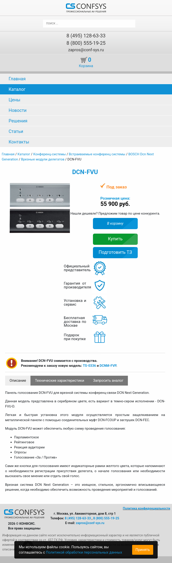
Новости (17, 110)
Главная (17, 78)
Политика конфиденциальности (146, 508)
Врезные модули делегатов (42, 159)
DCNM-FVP (108, 366)
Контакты (19, 142)
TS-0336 (89, 366)
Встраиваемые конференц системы (97, 154)
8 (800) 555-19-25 (86, 43)
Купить (115, 238)
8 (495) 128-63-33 (86, 35)
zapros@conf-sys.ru (86, 49)
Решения (18, 121)
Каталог (17, 89)
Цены (14, 99)
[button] (65, 186)
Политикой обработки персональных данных (84, 552)
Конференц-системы (49, 154)
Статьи (16, 131)
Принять (142, 550)
